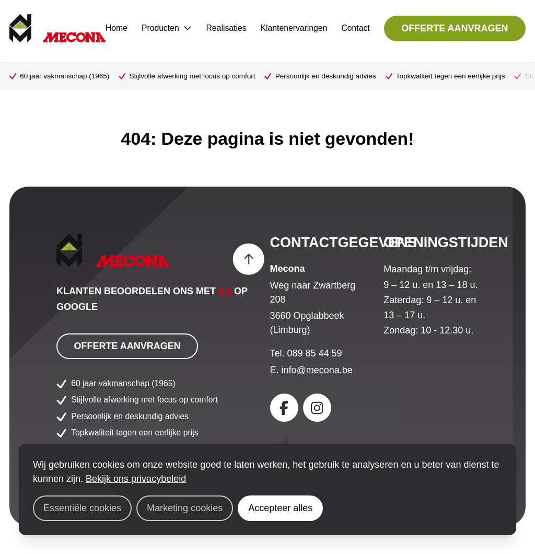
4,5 (224, 291)
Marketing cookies (185, 508)
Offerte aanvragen (454, 28)
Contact (355, 28)
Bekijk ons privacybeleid (136, 479)
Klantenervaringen (294, 28)
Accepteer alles (280, 508)
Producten (167, 28)
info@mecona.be (317, 370)
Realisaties (226, 28)
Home (116, 28)
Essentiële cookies (82, 508)
